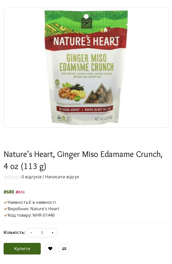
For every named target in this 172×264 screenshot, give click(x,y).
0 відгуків (32, 177)
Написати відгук (62, 177)
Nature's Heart (44, 209)
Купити (22, 248)
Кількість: (14, 232)
